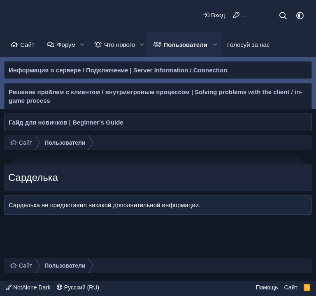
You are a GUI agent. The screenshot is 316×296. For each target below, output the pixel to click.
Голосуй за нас (248, 44)
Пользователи (185, 44)
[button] (82, 44)
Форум (66, 44)
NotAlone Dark (28, 287)
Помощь (267, 287)
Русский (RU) (78, 287)
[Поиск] (283, 15)
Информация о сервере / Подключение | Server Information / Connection (118, 70)
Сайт (27, 44)
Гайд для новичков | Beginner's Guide (66, 122)
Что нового (119, 44)
